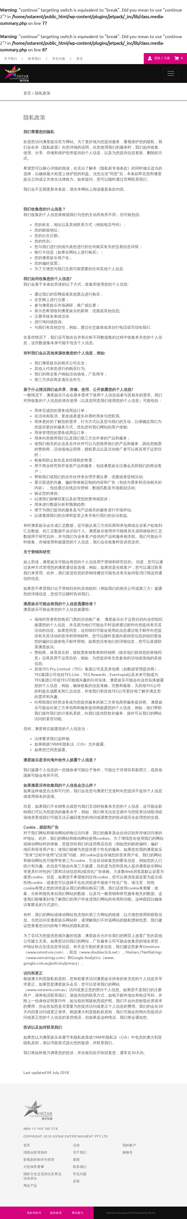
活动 (76, 1145)
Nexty (151, 1212)
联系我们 (34, 58)
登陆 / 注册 (162, 58)
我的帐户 (129, 1145)
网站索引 (77, 1213)
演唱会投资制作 (35, 1152)
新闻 (76, 1159)
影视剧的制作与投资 (39, 1159)
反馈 (76, 1181)
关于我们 (10, 58)
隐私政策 (56, 1213)
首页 (27, 93)
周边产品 (30, 1185)
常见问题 (58, 58)
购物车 (128, 1152)
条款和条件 (34, 1213)
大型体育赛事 (33, 1166)
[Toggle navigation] (170, 73)
